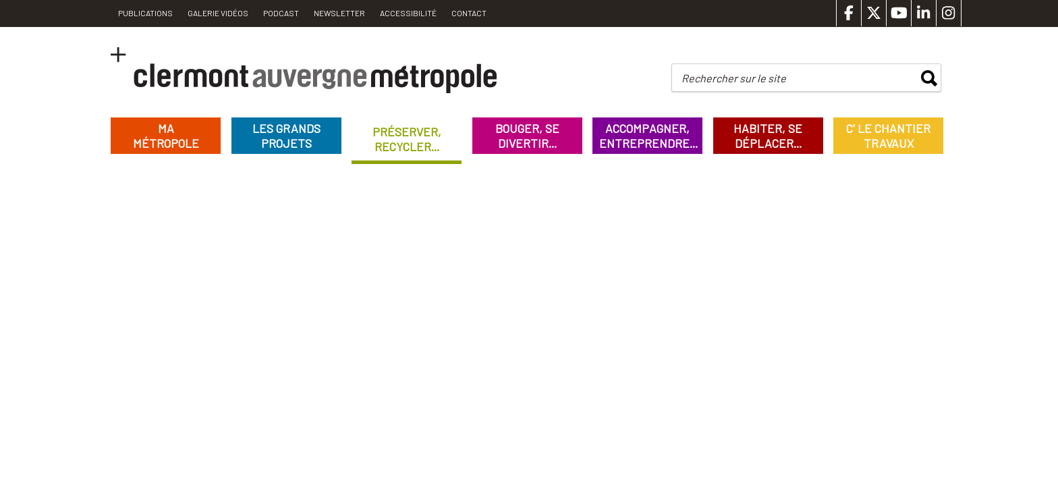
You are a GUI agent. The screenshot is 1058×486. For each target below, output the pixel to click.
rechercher (929, 78)
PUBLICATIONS (145, 13)
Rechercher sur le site (733, 78)
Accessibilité (408, 13)
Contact (468, 13)
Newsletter (339, 13)
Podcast (281, 13)
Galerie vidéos (218, 13)
